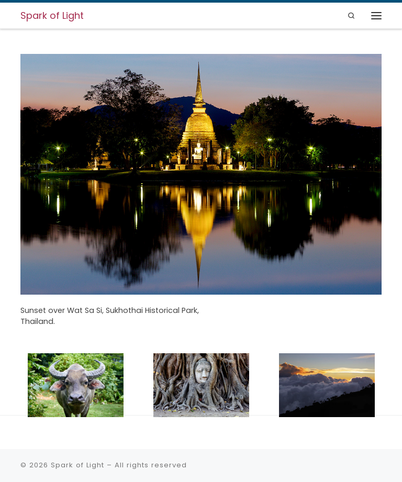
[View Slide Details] (201, 174)
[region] (201, 211)
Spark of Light (77, 465)
